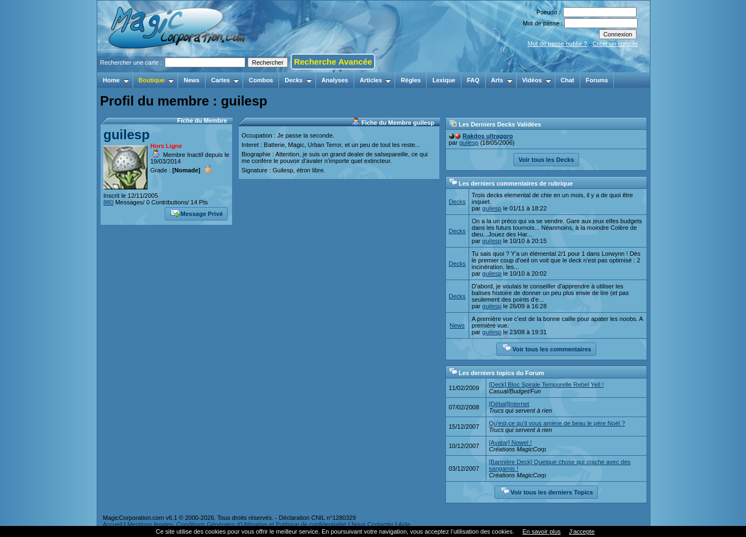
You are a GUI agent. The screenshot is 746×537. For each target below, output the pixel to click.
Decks (298, 80)
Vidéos (536, 80)
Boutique (157, 80)
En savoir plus (541, 531)
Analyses (335, 80)
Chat (567, 80)
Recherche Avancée (333, 61)
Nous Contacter (372, 524)
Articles (375, 80)
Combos (261, 80)
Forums (597, 80)
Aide (404, 524)
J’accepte (582, 531)
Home (116, 80)
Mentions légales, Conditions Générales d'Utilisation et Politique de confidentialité (236, 524)
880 (108, 202)
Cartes (225, 80)
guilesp (126, 134)
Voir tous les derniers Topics (547, 491)
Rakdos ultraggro (488, 136)
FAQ (473, 80)
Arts (502, 80)
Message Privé (197, 212)
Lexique (443, 80)
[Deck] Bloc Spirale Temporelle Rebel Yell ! (546, 384)
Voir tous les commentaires (546, 348)
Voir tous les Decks (546, 159)
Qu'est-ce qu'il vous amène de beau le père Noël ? (557, 423)
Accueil (112, 524)
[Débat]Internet (509, 404)
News (191, 80)
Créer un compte (615, 43)
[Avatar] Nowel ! (510, 442)
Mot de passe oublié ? (557, 43)
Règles (411, 80)
